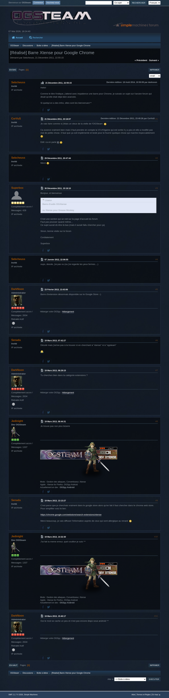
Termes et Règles (144, 695)
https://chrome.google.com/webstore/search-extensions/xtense (70, 514)
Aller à (110, 679)
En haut (13, 665)
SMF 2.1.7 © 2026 (15, 695)
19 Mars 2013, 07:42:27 (55, 340)
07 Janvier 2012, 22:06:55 (56, 259)
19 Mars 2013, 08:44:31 (55, 421)
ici (58, 142)
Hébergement (68, 311)
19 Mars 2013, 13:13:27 (55, 501)
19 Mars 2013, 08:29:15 (55, 370)
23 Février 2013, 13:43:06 (56, 289)
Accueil (17, 38)
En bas (12, 70)
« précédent (141, 60)
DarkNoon (17, 289)
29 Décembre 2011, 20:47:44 (58, 158)
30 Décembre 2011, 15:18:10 (58, 188)
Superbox (17, 187)
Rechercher (36, 38)
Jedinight (17, 421)
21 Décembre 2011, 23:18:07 (58, 119)
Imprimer (154, 70)
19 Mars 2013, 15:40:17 (55, 616)
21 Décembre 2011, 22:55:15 (58, 83)
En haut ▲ (156, 695)
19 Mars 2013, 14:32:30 (55, 537)
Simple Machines (31, 695)
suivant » (154, 60)
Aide (133, 695)
